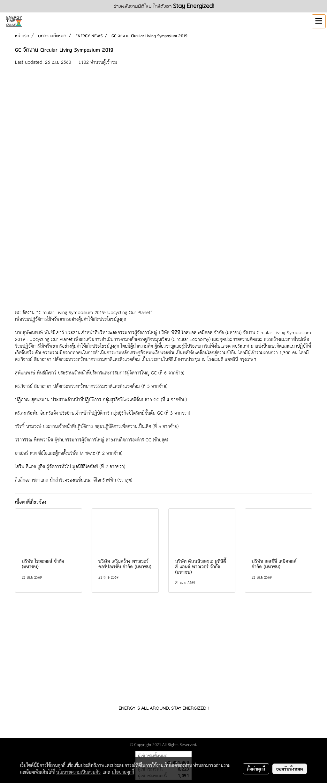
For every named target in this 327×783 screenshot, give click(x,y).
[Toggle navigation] (319, 21)
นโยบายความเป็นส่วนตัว (78, 772)
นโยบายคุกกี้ (123, 772)
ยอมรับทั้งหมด (289, 769)
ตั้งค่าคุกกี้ (256, 769)
